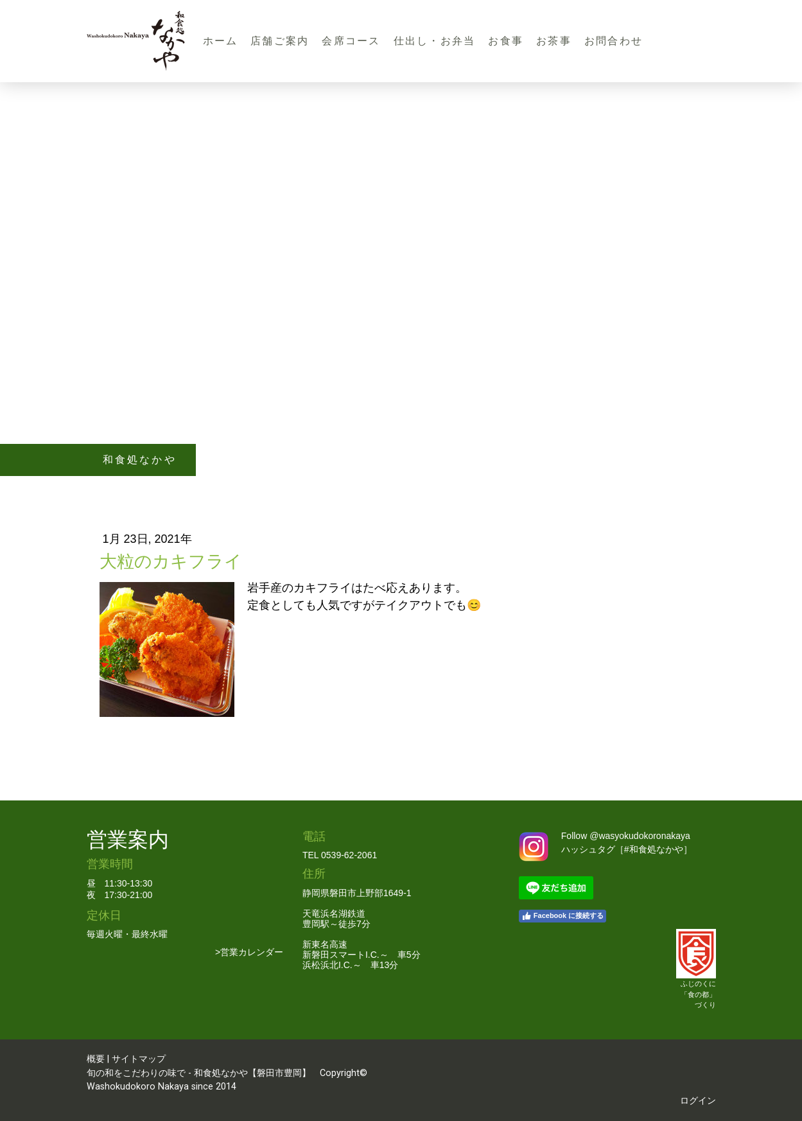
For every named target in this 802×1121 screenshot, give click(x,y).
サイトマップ (139, 1059)
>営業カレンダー (249, 952)
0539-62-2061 (349, 855)
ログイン (698, 1100)
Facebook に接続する (562, 916)
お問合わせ (613, 40)
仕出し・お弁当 (435, 40)
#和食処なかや (653, 849)
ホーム (220, 40)
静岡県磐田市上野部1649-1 (357, 893)
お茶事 (553, 40)
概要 (96, 1059)
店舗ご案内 (279, 40)
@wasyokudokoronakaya (639, 836)
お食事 (505, 40)
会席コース (351, 40)
